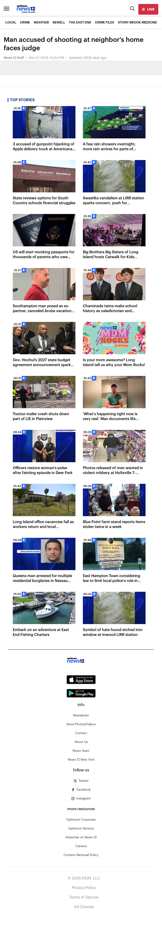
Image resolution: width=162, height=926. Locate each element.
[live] (148, 9)
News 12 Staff (14, 58)
